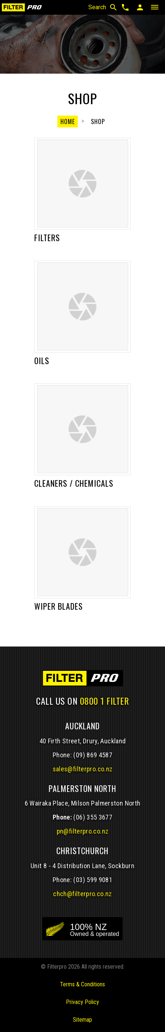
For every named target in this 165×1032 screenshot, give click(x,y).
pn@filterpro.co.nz (83, 831)
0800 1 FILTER (104, 700)
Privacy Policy (82, 1001)
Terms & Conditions (82, 984)
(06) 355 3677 (92, 817)
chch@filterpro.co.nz (82, 894)
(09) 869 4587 (92, 755)
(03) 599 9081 (92, 880)
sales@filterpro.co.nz (83, 769)
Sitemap (82, 1019)
